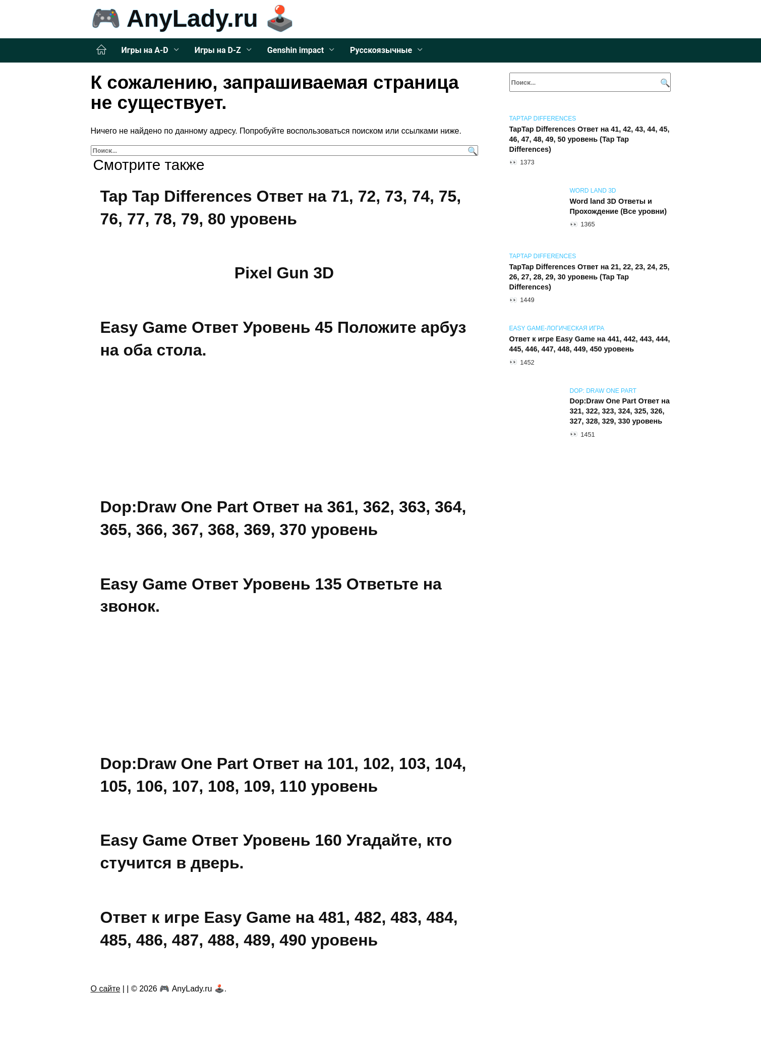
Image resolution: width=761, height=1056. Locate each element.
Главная (101, 50)
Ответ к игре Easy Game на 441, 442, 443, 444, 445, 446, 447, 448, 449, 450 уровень (589, 344)
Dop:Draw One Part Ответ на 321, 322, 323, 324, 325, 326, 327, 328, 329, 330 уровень (620, 411)
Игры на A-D (145, 50)
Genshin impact (295, 50)
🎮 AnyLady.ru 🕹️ (193, 18)
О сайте (106, 988)
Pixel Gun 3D (284, 273)
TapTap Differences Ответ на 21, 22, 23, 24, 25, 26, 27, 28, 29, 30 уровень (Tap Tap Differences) (589, 277)
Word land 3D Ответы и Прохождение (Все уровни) (618, 206)
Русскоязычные (381, 50)
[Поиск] (471, 150)
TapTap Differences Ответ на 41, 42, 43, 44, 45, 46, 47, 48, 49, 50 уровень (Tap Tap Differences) (589, 139)
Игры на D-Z (218, 50)
